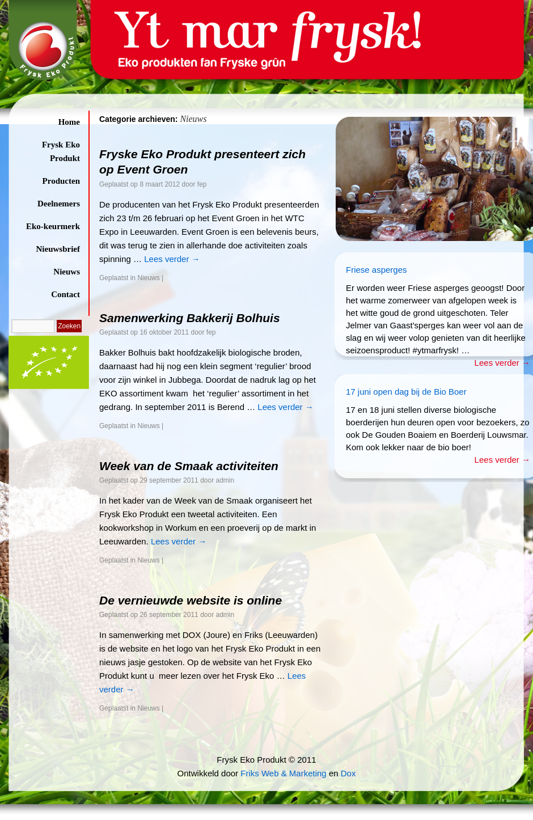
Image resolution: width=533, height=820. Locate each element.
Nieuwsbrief (58, 248)
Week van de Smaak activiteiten (188, 465)
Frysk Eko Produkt (61, 151)
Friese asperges (376, 269)
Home (69, 121)
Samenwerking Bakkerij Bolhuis (189, 317)
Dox (348, 773)
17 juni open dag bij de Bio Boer (406, 391)
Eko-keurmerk (53, 226)
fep (202, 184)
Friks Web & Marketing (283, 773)
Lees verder (172, 259)
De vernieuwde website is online (190, 600)
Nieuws (66, 271)
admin (225, 480)
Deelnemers (58, 203)
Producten (61, 180)
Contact (65, 294)
